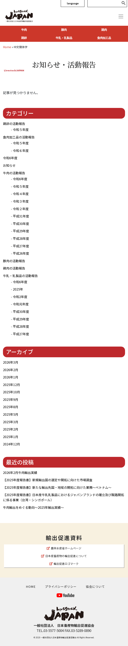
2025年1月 (10, 436)
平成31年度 (21, 216)
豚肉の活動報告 (14, 260)
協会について (95, 586)
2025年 (18, 289)
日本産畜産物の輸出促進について (64, 556)
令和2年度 (20, 296)
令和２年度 (21, 208)
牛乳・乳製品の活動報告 (20, 275)
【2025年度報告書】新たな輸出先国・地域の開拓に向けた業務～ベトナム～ (57, 487)
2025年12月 (11, 384)
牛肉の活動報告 (14, 173)
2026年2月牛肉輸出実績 (20, 472)
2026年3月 (10, 362)
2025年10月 (11, 392)
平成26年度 (21, 253)
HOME (31, 586)
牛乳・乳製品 (64, 38)
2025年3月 (10, 421)
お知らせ (9, 165)
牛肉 (24, 30)
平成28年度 (21, 238)
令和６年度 (21, 150)
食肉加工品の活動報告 (19, 137)
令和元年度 (21, 304)
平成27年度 (21, 246)
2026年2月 (10, 369)
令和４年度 (21, 193)
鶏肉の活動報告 (14, 268)
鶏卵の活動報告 (14, 123)
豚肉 (64, 30)
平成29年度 (21, 231)
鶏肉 (104, 30)
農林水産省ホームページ (64, 548)
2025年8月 (10, 406)
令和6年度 (10, 157)
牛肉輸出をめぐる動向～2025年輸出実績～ (33, 507)
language (73, 3)
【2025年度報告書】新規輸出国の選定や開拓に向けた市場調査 (47, 479)
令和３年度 (21, 201)
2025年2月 (10, 429)
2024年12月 (11, 444)
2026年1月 (10, 377)
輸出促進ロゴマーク (64, 564)
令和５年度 (21, 129)
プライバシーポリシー (61, 586)
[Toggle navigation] (121, 16)
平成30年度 (21, 223)
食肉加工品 (104, 38)
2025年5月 (10, 414)
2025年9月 (10, 399)
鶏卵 (24, 38)
